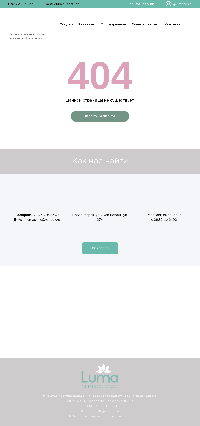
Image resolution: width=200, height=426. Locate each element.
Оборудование (113, 24)
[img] (193, 396)
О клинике (85, 24)
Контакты (173, 24)
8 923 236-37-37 (20, 4)
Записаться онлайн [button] (143, 4)
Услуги (65, 24)
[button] (100, 248)
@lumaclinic (182, 4)
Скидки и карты (145, 24)
